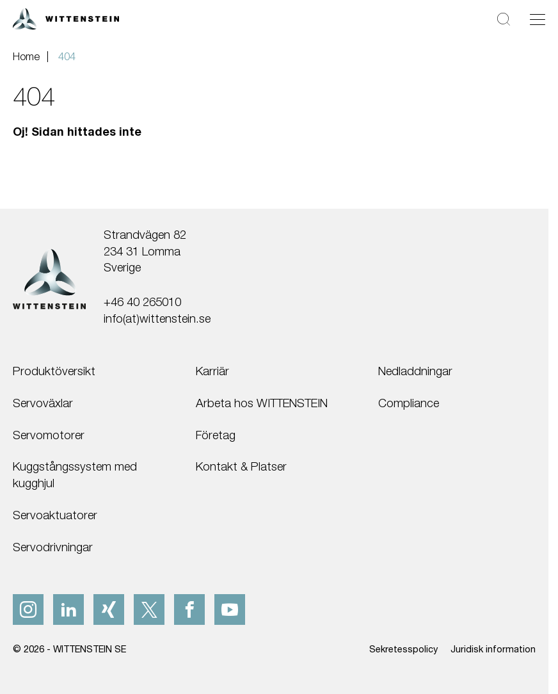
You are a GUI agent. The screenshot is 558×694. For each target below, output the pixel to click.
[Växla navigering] (537, 19)
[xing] (108, 609)
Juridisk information (493, 648)
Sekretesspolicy (403, 648)
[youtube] (229, 609)
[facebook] (189, 609)
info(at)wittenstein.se (157, 318)
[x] (149, 609)
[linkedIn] (68, 609)
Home (26, 56)
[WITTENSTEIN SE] (66, 17)
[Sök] (503, 19)
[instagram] (28, 609)
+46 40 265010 (142, 302)
